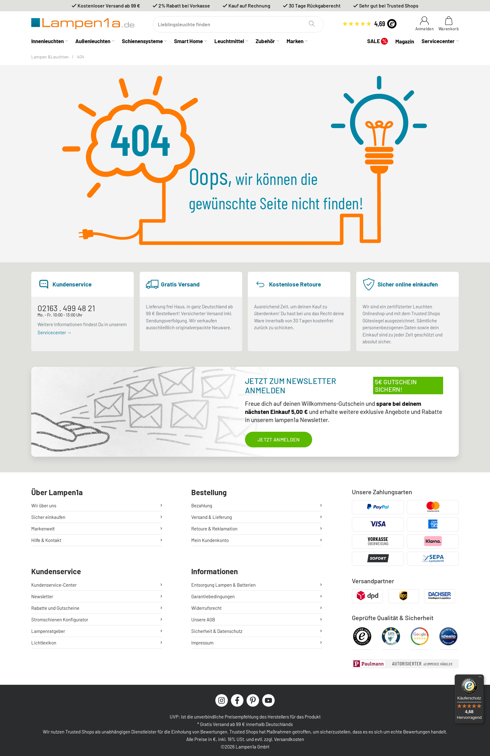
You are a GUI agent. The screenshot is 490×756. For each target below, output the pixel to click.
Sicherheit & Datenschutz (216, 629)
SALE (377, 41)
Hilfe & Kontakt (46, 540)
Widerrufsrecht (206, 606)
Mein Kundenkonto (210, 540)
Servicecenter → (55, 332)
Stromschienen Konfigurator (59, 617)
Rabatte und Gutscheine (55, 606)
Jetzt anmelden (279, 439)
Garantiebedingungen (213, 594)
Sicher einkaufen (48, 517)
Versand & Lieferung (211, 517)
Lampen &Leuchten (50, 56)
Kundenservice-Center (54, 582)
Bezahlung (201, 505)
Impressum (202, 640)
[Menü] (480, 678)
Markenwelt (43, 528)
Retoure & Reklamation (214, 528)
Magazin (404, 41)
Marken (295, 41)
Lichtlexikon (43, 640)
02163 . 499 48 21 (66, 308)
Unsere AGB (203, 617)
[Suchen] (238, 24)
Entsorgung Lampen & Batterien (223, 582)
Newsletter (42, 594)
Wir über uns (43, 505)
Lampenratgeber (48, 629)
